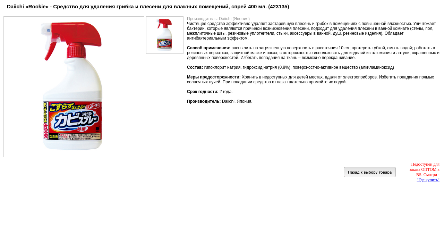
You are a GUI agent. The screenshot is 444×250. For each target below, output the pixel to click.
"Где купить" (428, 179)
